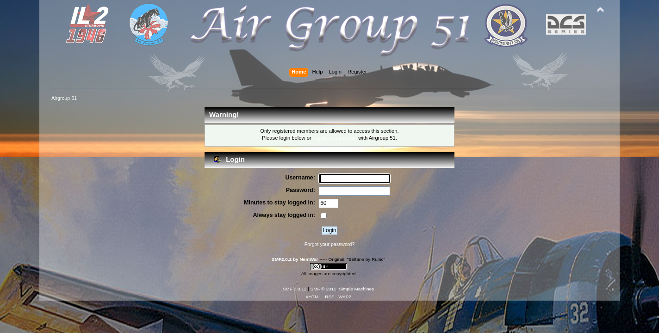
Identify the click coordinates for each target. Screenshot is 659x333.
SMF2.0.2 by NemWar (295, 259)
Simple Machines (356, 288)
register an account (335, 138)
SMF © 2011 (323, 288)
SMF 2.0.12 (295, 288)
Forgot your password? (329, 244)
